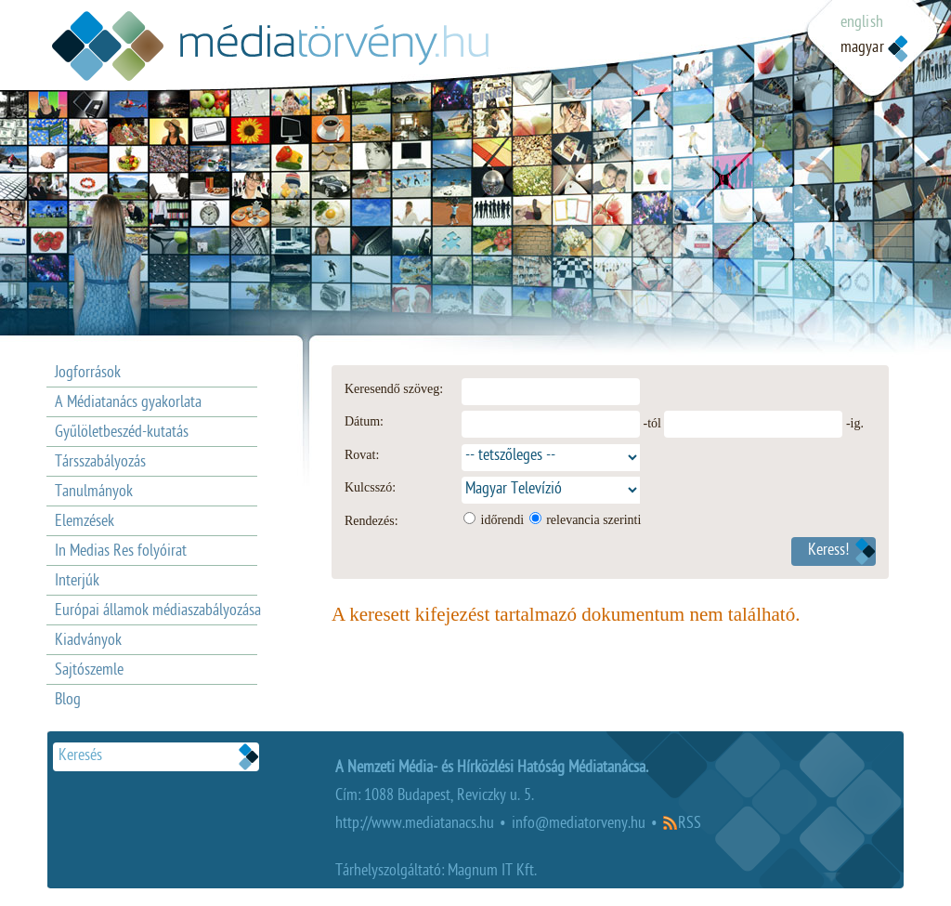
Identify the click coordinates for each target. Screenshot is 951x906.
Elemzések (84, 522)
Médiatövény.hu (270, 46)
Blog (68, 701)
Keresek (249, 756)
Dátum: (364, 421)
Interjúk (77, 582)
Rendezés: (371, 521)
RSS (689, 824)
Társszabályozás (100, 463)
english (861, 23)
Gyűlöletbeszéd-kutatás (122, 433)
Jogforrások (88, 374)
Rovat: (362, 455)
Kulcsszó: (370, 487)
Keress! (828, 551)
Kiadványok (88, 641)
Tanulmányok (94, 493)
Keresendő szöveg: (394, 389)
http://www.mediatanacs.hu (414, 824)
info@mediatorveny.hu (578, 824)
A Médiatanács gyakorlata (128, 404)
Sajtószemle (89, 671)
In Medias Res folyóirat (121, 552)
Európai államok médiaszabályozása (158, 612)
